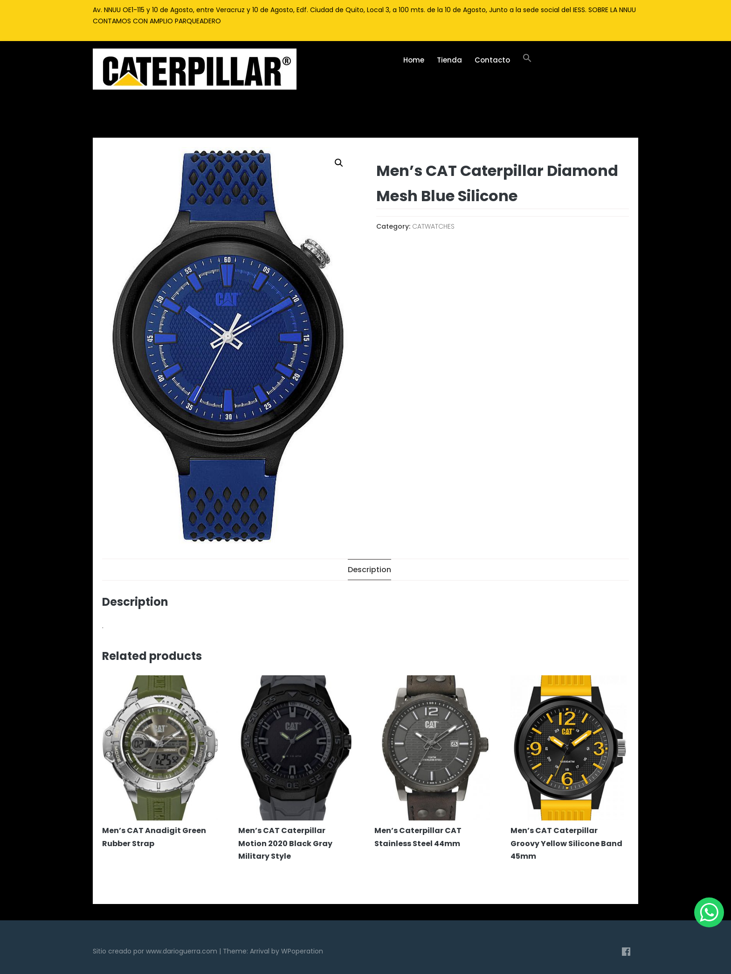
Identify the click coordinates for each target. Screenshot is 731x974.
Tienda (449, 60)
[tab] (369, 569)
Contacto (492, 60)
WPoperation (302, 951)
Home (413, 60)
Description (369, 569)
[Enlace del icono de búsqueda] (527, 60)
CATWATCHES (433, 226)
